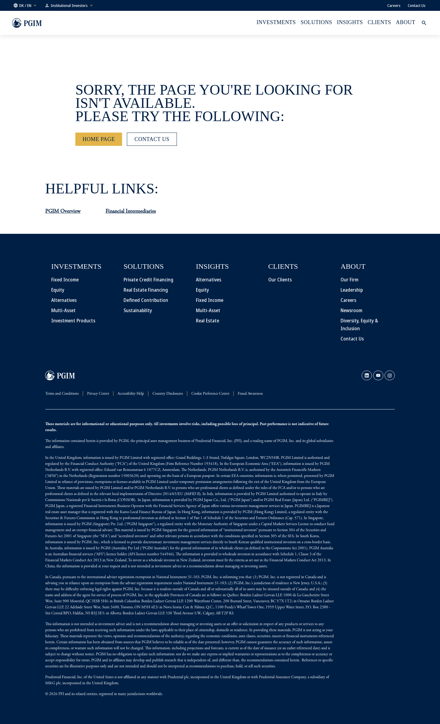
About (405, 22)
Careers (394, 5)
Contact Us (417, 5)
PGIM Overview (62, 211)
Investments (276, 22)
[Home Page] (99, 139)
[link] (367, 375)
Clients (379, 22)
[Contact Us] (151, 139)
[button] (25, 5)
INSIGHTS (350, 22)
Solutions (316, 22)
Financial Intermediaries (130, 211)
